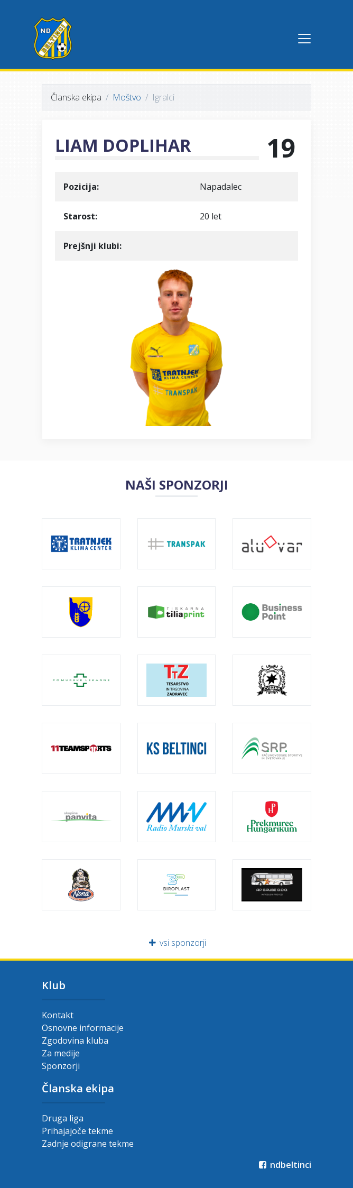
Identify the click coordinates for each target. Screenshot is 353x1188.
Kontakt (57, 1015)
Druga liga (62, 1118)
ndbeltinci (284, 1165)
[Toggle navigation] (304, 38)
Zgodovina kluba (75, 1040)
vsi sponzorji (177, 942)
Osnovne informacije (83, 1028)
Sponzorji (61, 1066)
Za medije (61, 1053)
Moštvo (127, 97)
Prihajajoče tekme (77, 1131)
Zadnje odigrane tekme (88, 1143)
